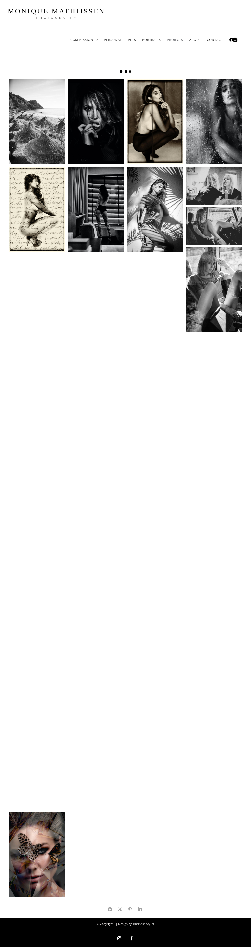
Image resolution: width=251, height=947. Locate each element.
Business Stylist (143, 924)
